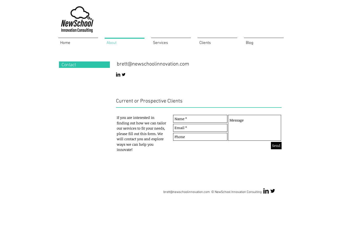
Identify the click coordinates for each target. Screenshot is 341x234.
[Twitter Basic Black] (123, 74)
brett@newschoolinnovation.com (153, 64)
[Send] (276, 145)
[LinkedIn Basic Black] (118, 74)
